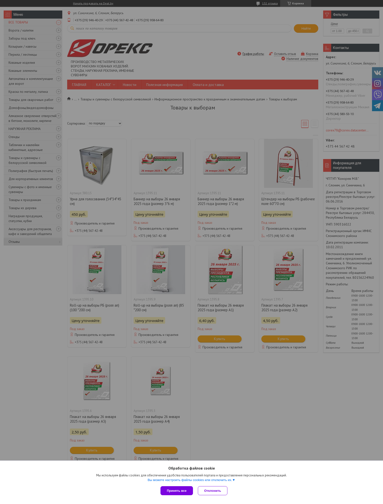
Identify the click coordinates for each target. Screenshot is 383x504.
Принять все (177, 491)
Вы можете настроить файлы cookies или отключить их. (190, 480)
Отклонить (212, 491)
